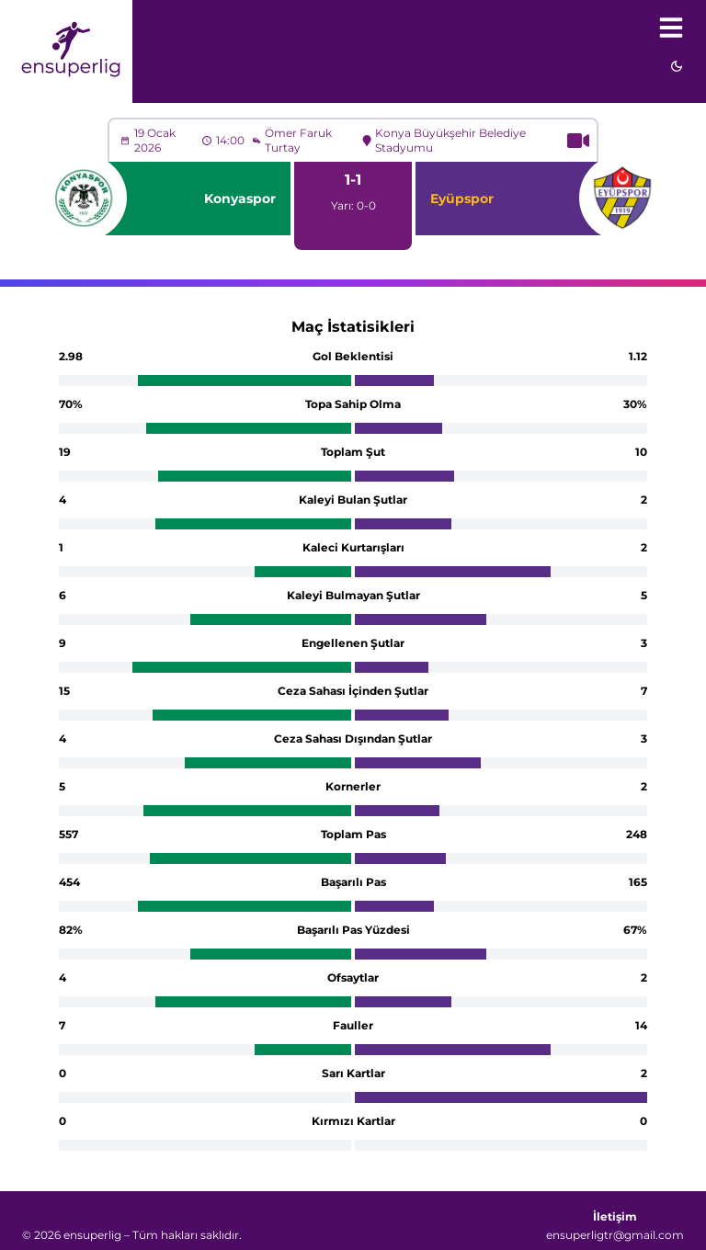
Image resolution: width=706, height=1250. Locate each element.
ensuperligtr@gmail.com (615, 1235)
